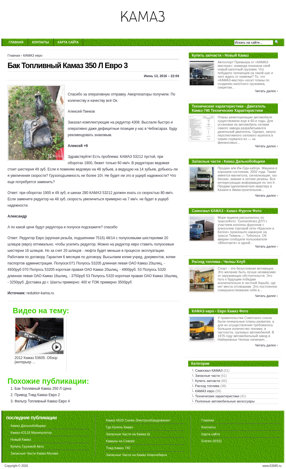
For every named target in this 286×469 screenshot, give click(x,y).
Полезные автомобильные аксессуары (225, 401)
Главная (16, 42)
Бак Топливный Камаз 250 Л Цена (42, 388)
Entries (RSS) (211, 441)
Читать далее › (266, 91)
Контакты (40, 42)
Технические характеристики (217, 396)
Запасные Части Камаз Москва (34, 453)
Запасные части (207, 375)
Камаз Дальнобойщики (28, 425)
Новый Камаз (21, 439)
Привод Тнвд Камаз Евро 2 (37, 395)
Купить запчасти (207, 381)
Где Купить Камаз (119, 427)
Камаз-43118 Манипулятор (31, 432)
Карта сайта (68, 42)
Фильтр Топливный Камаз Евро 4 (42, 401)
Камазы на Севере (120, 441)
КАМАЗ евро (32, 55)
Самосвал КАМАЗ (208, 370)
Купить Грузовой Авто (27, 446)
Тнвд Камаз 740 (118, 448)
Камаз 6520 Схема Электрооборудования (138, 420)
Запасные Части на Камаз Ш (128, 434)
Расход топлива (207, 386)
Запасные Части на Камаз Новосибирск (136, 455)
